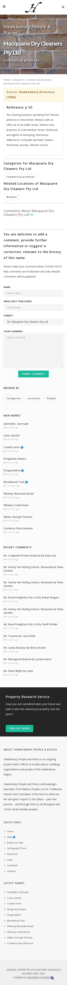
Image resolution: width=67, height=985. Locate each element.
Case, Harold (11, 435)
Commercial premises (38, 79)
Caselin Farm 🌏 (13, 447)
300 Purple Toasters (38, 977)
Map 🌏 (11, 837)
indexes (11, 871)
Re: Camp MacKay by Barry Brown (25, 647)
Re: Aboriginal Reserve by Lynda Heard (27, 659)
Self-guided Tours (16, 848)
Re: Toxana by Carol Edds (19, 636)
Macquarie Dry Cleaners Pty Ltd (21, 83)
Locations (34, 398)
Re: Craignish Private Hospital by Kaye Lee (30, 555)
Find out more (19, 728)
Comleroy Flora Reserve (18, 528)
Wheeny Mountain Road (19, 493)
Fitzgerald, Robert (15, 458)
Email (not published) (18, 301)
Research (12, 854)
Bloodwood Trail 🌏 (16, 482)
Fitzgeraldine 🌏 (14, 470)
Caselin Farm (14, 903)
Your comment (13, 331)
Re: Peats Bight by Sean (18, 671)
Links (10, 859)
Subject (8, 315)
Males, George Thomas (18, 517)
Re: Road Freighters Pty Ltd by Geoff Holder (31, 624)
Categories (18, 79)
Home (7, 79)
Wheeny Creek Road (16, 505)
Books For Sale (15, 842)
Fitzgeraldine (14, 914)
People (51, 398)
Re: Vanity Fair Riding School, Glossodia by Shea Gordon (33, 568)
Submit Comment (33, 373)
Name (7, 287)
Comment (12, 865)
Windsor (11, 197)
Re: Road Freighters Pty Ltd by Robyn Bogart (31, 597)
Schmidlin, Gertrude (16, 423)
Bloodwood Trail (16, 920)
